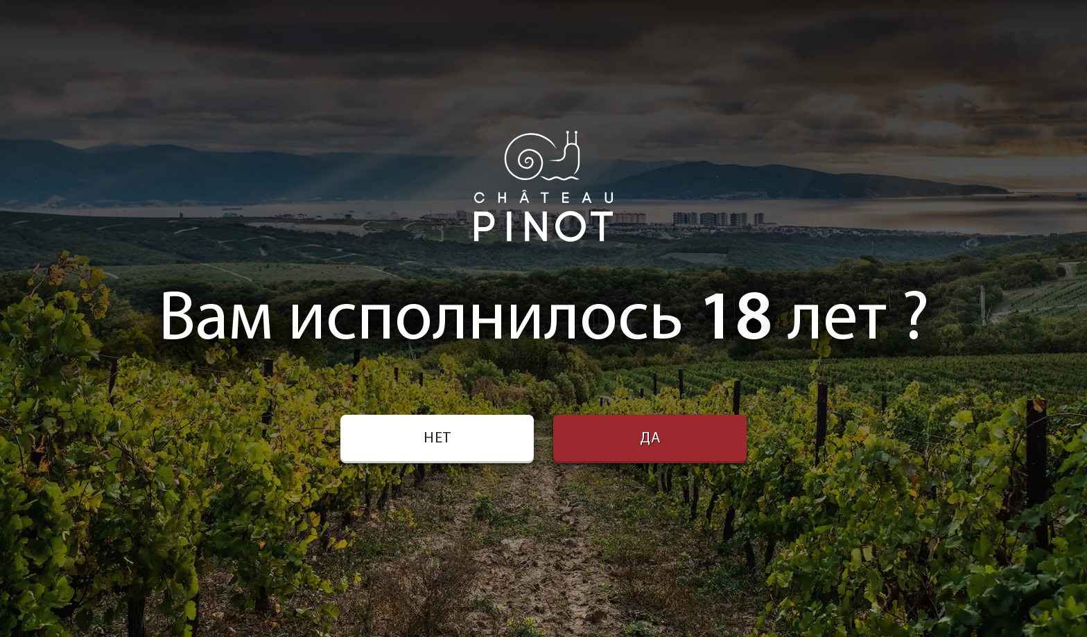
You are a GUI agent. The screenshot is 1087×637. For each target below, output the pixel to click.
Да (650, 439)
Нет (437, 439)
